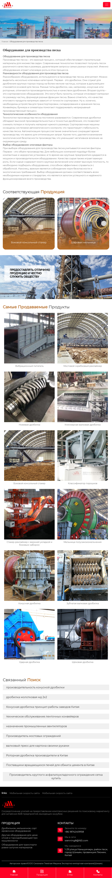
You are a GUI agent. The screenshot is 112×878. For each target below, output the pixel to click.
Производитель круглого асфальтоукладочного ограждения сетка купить (56, 776)
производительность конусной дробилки (35, 687)
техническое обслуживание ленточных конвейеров (42, 716)
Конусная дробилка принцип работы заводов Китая (42, 706)
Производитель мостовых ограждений (33, 736)
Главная (5, 42)
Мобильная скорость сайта (25, 793)
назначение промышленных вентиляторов (36, 726)
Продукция (42, 872)
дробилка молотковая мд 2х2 (26, 697)
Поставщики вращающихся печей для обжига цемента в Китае (50, 765)
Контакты (98, 872)
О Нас (70, 872)
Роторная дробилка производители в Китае (37, 755)
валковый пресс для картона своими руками (37, 745)
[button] (104, 223)
